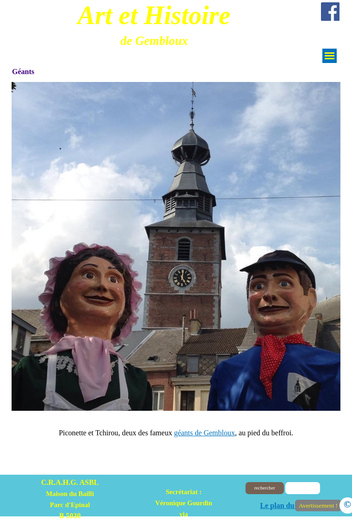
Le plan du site (283, 505)
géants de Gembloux (204, 433)
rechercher (264, 487)
